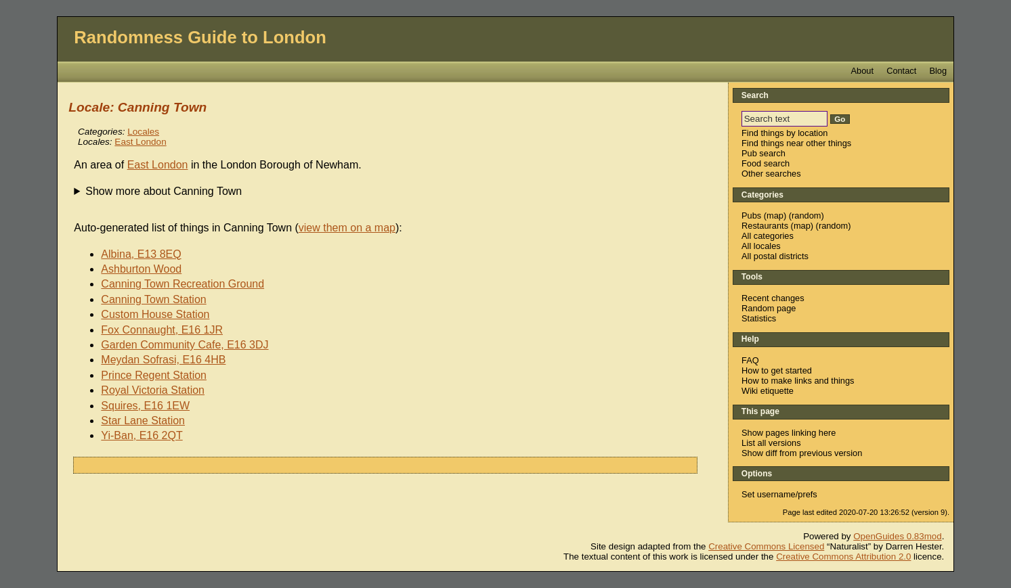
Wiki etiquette (767, 391)
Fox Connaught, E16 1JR (162, 330)
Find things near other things (796, 143)
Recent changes (772, 298)
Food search (765, 163)
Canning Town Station (153, 299)
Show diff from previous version (801, 453)
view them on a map (347, 227)
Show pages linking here (788, 433)
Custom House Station (155, 314)
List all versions (770, 443)
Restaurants (764, 226)
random (806, 215)
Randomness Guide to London (200, 37)
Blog (938, 71)
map (775, 215)
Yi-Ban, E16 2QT (141, 435)
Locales (143, 132)
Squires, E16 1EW (145, 405)
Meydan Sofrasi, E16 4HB (163, 359)
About (862, 71)
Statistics (758, 318)
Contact (901, 71)
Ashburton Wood (141, 269)
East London (140, 142)
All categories (767, 236)
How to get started (776, 370)
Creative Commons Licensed (766, 546)
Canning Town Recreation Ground (182, 284)
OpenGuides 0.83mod (897, 536)
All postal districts (775, 256)
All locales (761, 246)
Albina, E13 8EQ (141, 254)
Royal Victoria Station (153, 390)
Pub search (763, 153)
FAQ (750, 360)
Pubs (751, 215)
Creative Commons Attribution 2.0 (843, 556)
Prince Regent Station (154, 375)
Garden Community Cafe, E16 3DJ (184, 344)
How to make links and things (797, 381)
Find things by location (784, 133)
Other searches (771, 173)
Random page (768, 308)
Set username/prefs (779, 494)
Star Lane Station (143, 420)
